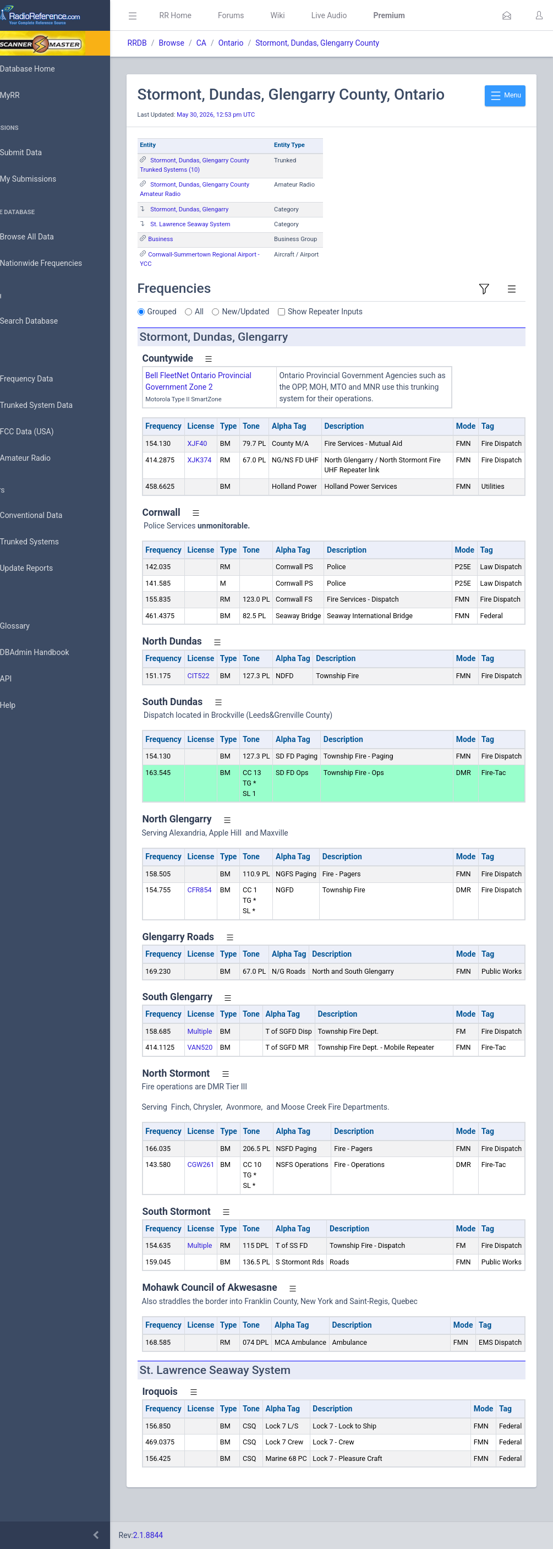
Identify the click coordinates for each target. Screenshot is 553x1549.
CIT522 (229, 686)
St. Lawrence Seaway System (221, 224)
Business (191, 239)
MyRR (25, 95)
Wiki (309, 15)
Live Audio (360, 15)
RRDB (168, 43)
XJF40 (228, 443)
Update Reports (42, 569)
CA (232, 43)
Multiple (230, 1042)
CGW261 (231, 1185)
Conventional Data (47, 516)
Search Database (44, 321)
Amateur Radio (41, 458)
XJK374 (230, 460)
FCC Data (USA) (42, 432)
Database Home (43, 69)
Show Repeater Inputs (356, 311)
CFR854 (230, 900)
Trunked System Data (52, 405)
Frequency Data (42, 379)
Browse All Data (42, 237)
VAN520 (231, 1058)
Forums (262, 15)
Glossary (30, 626)
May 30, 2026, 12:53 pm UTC (247, 114)
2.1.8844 (179, 1535)
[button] (507, 15)
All (230, 311)
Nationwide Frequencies (56, 264)
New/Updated (276, 311)
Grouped (192, 311)
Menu (505, 95)
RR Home (206, 15)
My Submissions (43, 179)
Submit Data (36, 153)
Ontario (262, 43)
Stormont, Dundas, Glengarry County (348, 43)
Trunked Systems (45, 542)
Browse (202, 43)
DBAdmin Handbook (50, 653)
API (21, 679)
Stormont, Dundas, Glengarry (221, 209)
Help (23, 706)
